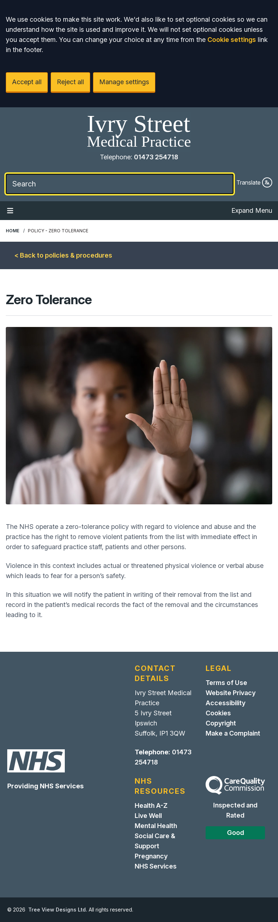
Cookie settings (231, 39)
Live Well (148, 815)
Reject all (70, 82)
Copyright (221, 723)
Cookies (218, 713)
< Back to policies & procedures (63, 255)
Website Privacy (231, 693)
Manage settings (124, 82)
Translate (254, 182)
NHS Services (156, 866)
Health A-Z (151, 805)
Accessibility (225, 703)
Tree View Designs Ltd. (57, 909)
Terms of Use (226, 682)
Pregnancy (151, 856)
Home (12, 230)
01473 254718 (156, 157)
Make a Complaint (233, 733)
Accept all (27, 82)
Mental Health (156, 826)
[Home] (139, 132)
